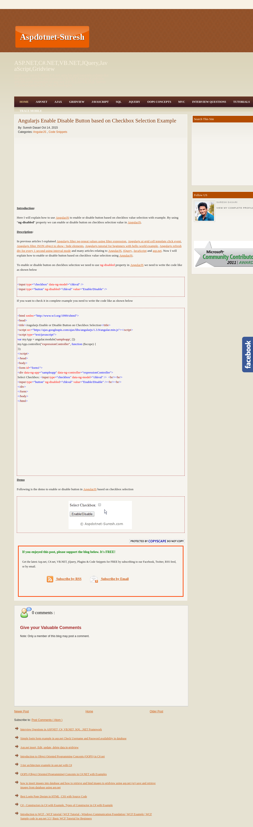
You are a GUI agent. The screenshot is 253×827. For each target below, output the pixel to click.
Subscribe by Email (109, 579)
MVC (181, 101)
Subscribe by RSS (64, 579)
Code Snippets (57, 132)
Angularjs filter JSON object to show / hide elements (50, 246)
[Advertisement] (114, 36)
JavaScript (100, 101)
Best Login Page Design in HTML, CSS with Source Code (53, 796)
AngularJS (40, 132)
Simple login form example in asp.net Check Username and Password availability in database (73, 738)
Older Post (156, 711)
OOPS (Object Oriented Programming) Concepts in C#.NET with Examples (63, 774)
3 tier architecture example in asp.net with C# (46, 765)
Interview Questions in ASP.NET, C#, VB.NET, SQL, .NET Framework (61, 729)
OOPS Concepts (159, 101)
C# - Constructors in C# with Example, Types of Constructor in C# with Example (66, 805)
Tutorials (241, 101)
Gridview (76, 101)
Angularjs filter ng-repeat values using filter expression (91, 241)
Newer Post (21, 711)
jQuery (127, 250)
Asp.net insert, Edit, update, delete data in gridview (49, 747)
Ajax (58, 101)
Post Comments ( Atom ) (46, 720)
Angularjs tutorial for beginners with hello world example (121, 246)
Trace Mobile (31, 110)
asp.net (157, 250)
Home (24, 101)
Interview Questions (209, 101)
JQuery (134, 101)
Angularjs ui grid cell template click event (154, 241)
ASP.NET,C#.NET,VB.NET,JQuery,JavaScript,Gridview (61, 66)
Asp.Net (41, 101)
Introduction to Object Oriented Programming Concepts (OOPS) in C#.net (62, 756)
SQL (119, 101)
